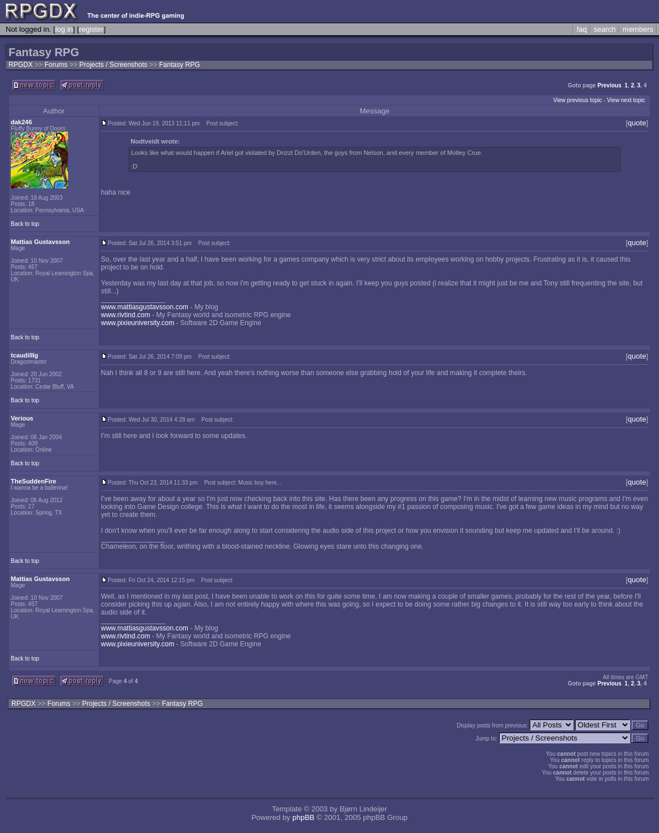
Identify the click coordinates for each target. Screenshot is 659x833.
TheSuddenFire (33, 481)
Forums (55, 65)
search (605, 29)
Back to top (25, 224)
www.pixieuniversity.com (137, 323)
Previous (609, 85)
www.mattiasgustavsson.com (144, 307)
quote (637, 123)
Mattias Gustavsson (40, 241)
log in (64, 29)
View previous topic (577, 100)
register (91, 29)
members (638, 29)
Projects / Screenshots (114, 65)
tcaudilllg (24, 355)
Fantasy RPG (179, 65)
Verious (22, 418)
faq (582, 29)
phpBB (303, 817)
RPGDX (21, 65)
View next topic (626, 100)
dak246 (21, 122)
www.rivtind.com (125, 315)
